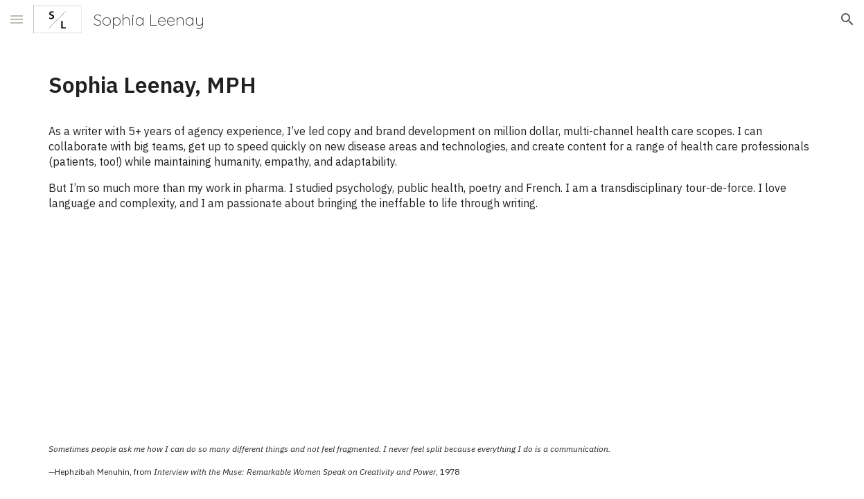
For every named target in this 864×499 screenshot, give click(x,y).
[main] (431, 84)
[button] (16, 19)
